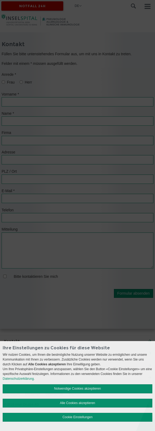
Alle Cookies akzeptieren (77, 403)
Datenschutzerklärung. (19, 379)
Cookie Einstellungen (77, 417)
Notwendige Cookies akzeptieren (77, 388)
